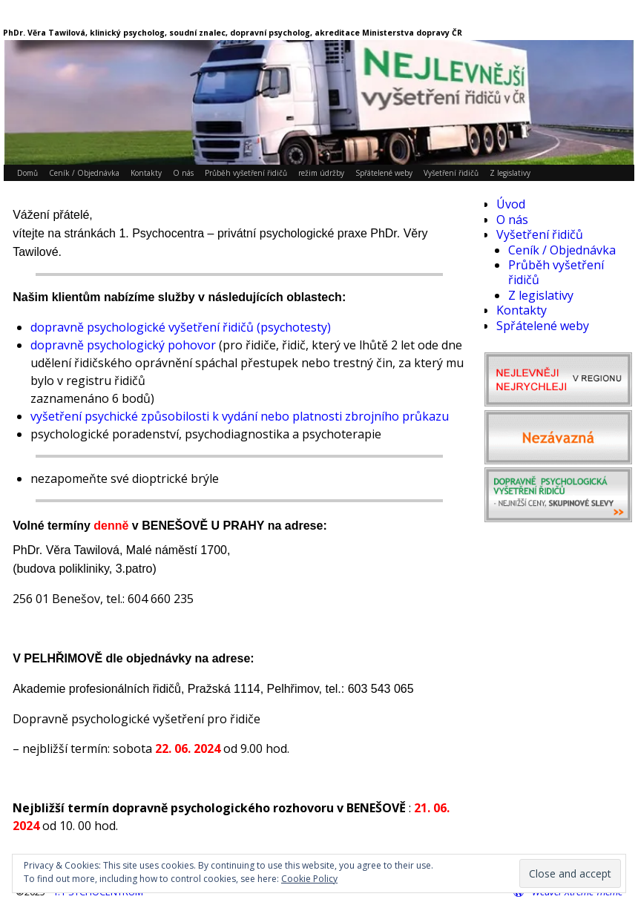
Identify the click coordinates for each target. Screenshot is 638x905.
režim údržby (321, 173)
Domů (27, 173)
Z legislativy (510, 173)
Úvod (510, 204)
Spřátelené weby (383, 173)
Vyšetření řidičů (451, 173)
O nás (183, 173)
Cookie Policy (309, 878)
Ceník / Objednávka (84, 173)
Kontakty (146, 173)
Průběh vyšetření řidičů (246, 173)
